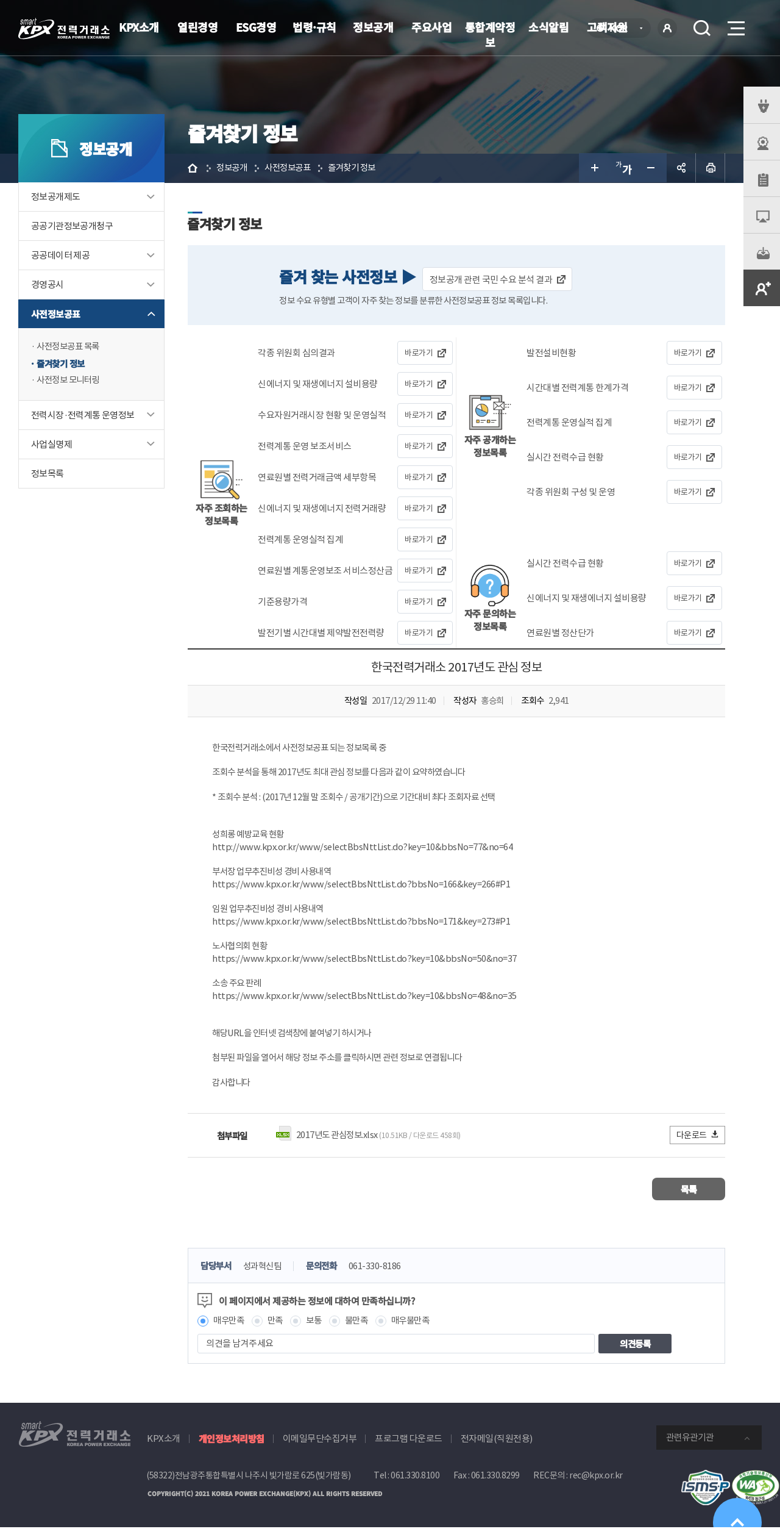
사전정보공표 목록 (70, 347)
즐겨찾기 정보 (62, 364)
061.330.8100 (415, 1488)
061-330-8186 (384, 1279)
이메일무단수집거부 (320, 1452)
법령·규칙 (314, 27)
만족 (279, 1333)
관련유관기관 (690, 1450)
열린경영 (197, 27)
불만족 (363, 1333)
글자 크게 (593, 168)
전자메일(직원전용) (497, 1452)
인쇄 (710, 168)
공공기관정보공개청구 (72, 226)
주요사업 (431, 27)
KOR (621, 29)
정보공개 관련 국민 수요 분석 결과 (492, 280)
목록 (689, 1201)
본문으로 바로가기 (0, 0)
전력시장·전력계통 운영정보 (83, 417)
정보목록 (47, 475)
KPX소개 (139, 27)
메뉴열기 (735, 24)
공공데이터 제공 (60, 256)
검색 (702, 28)
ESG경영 (256, 27)
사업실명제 (51, 446)
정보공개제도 (55, 197)
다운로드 (698, 1147)
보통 (319, 1333)
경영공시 (47, 285)
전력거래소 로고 (64, 29)
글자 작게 (652, 168)
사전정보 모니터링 (70, 381)
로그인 (667, 28)
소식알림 (548, 27)
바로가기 (419, 354)
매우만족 (230, 1333)
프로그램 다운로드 (408, 1452)
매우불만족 (420, 1333)
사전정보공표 (55, 314)
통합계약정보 (490, 34)
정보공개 (373, 27)
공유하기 (681, 168)
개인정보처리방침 (231, 1451)
